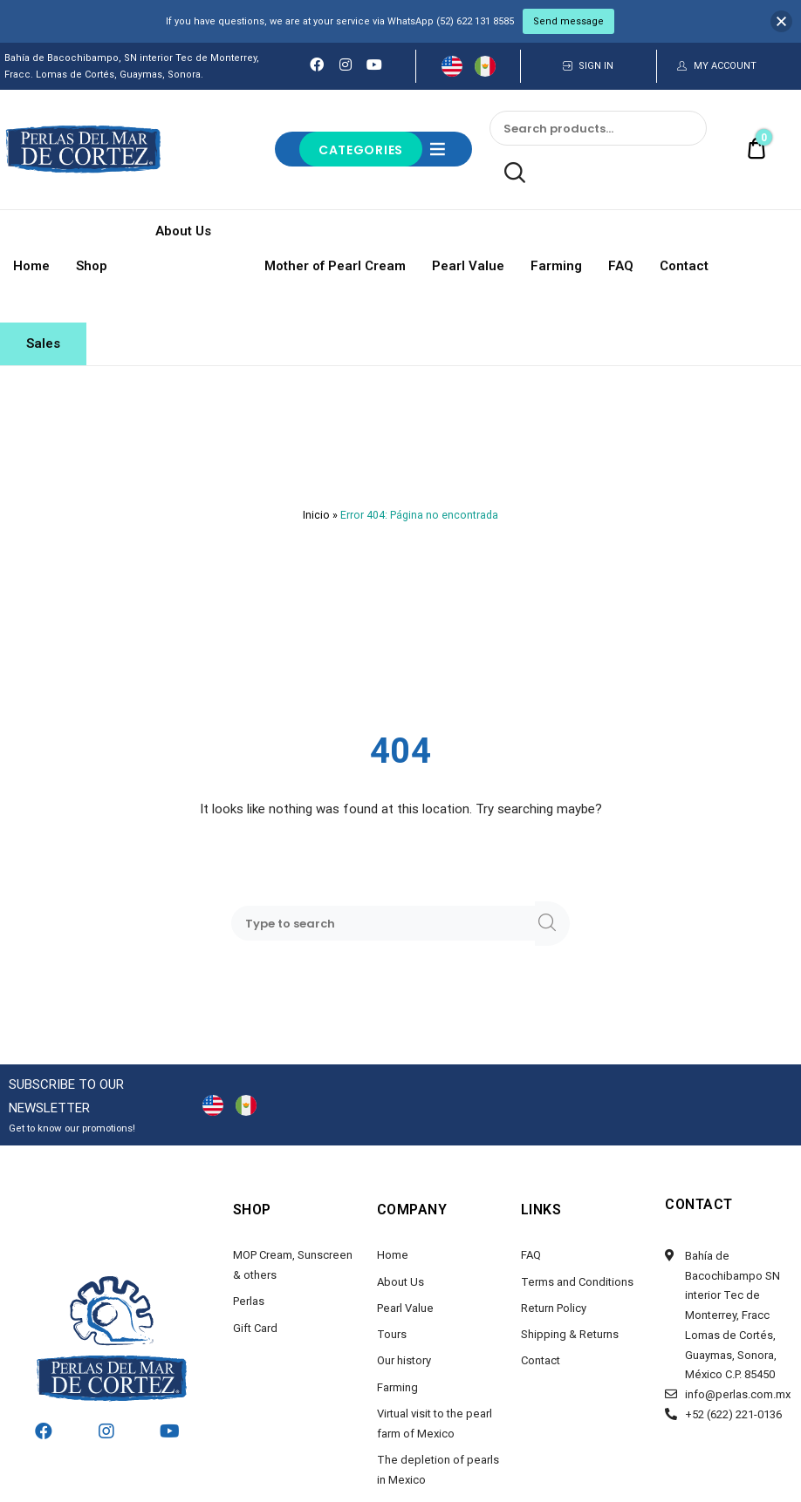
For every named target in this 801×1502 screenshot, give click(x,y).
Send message (568, 21)
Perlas (248, 1301)
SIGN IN (595, 65)
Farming (556, 266)
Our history (404, 1360)
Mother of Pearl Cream (335, 266)
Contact (684, 266)
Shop (91, 266)
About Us (185, 231)
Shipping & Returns (570, 1334)
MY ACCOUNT (725, 65)
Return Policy (553, 1308)
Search (507, 173)
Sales (43, 343)
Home (31, 266)
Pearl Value (468, 266)
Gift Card (255, 1328)
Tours (392, 1334)
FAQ (620, 266)
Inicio (316, 515)
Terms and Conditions (577, 1281)
